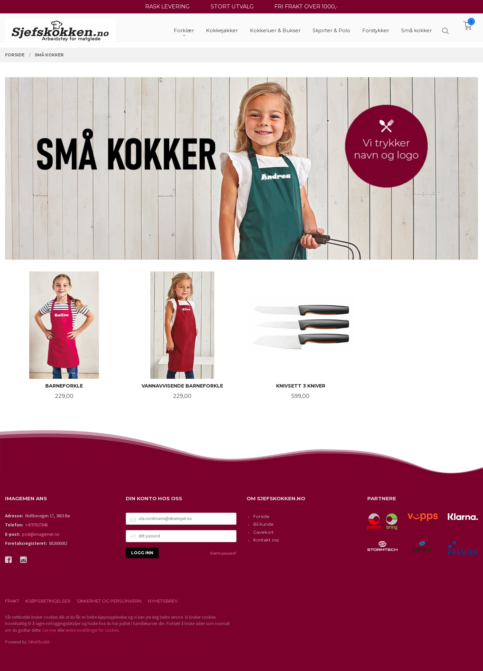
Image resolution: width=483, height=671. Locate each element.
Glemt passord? (223, 553)
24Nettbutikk (39, 642)
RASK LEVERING (167, 6)
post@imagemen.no (41, 534)
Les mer (49, 630)
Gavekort (263, 532)
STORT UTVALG (232, 6)
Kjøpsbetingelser (47, 601)
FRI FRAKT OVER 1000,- (306, 6)
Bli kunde (263, 524)
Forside (261, 516)
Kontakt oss (266, 540)
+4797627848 (36, 525)
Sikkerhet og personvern (109, 601)
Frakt (12, 601)
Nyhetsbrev (163, 601)
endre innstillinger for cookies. (93, 630)
